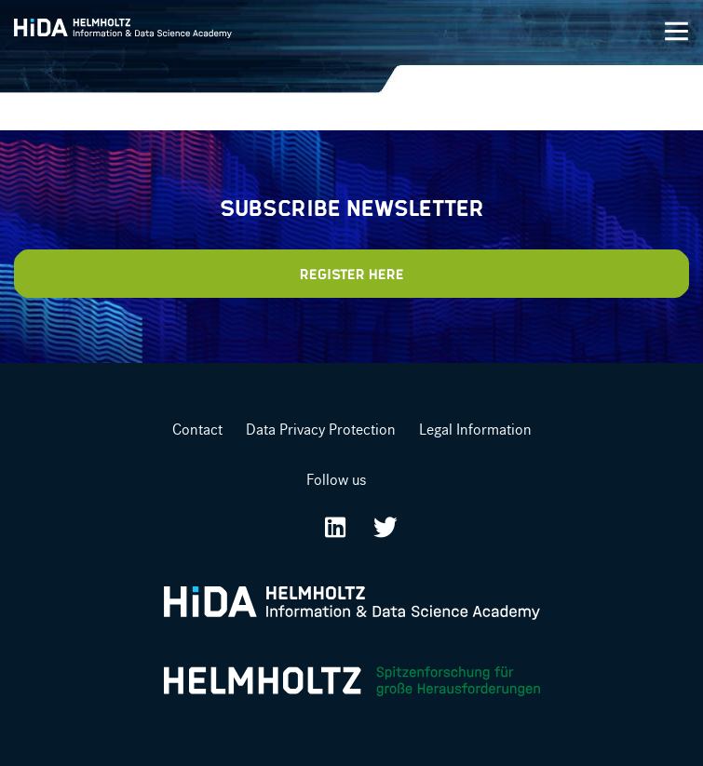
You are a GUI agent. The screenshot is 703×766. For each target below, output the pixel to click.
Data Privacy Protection (321, 429)
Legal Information (475, 429)
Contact (197, 429)
